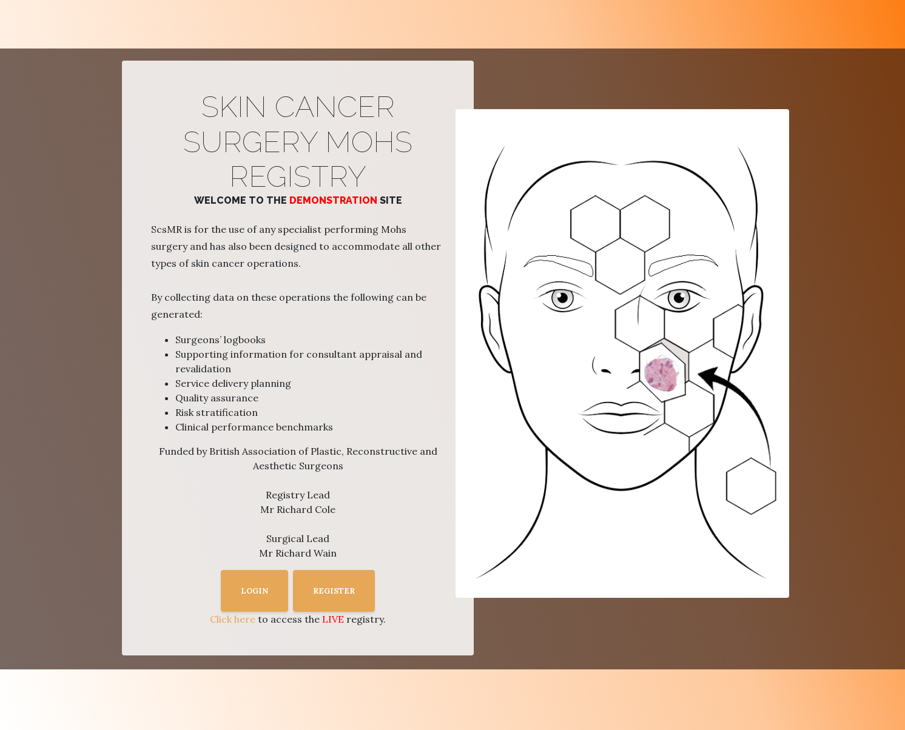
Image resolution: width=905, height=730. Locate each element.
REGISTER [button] (334, 591)
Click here (232, 619)
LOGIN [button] (254, 591)
